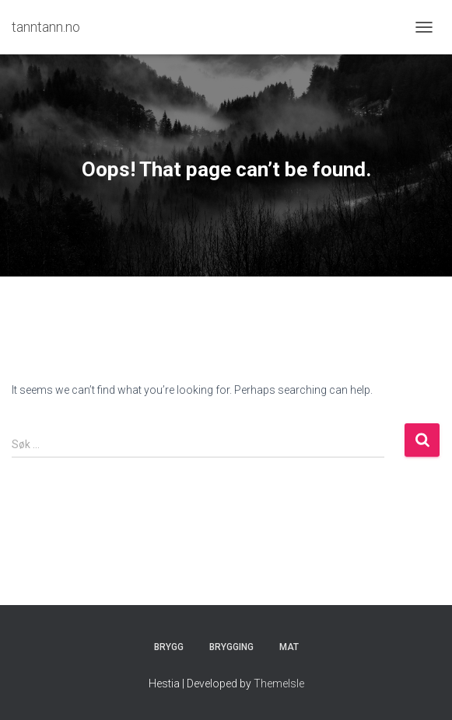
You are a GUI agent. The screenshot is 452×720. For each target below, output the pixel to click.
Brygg (169, 647)
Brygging (231, 647)
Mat (289, 647)
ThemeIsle (279, 683)
